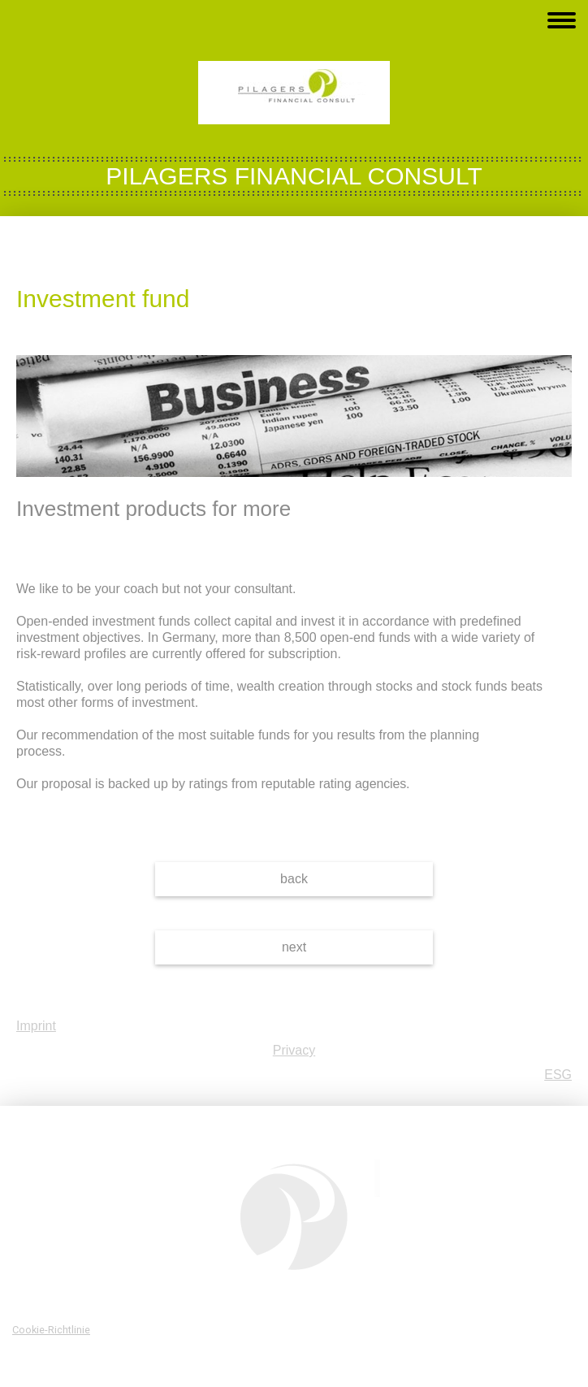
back (294, 879)
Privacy (294, 1050)
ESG (558, 1074)
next (294, 947)
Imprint (36, 1026)
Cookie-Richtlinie (51, 1330)
